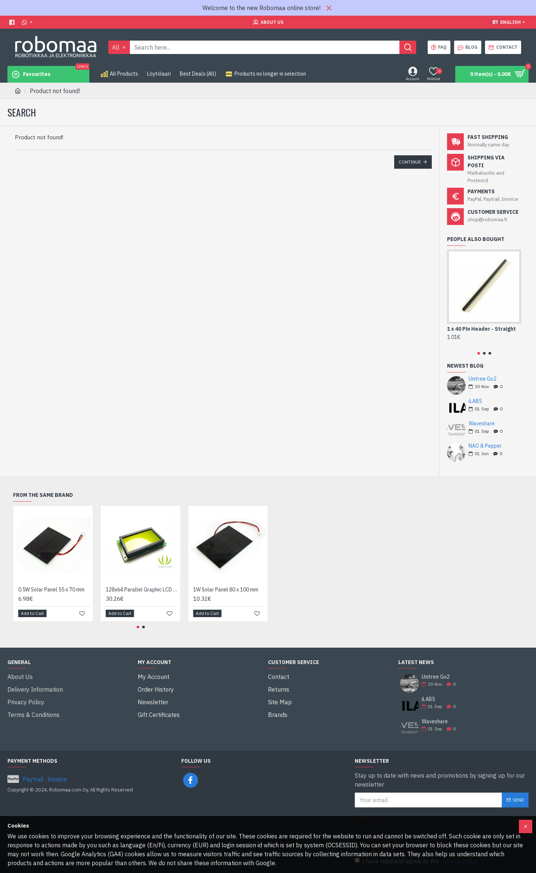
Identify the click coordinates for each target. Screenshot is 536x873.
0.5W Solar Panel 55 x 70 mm (51, 589)
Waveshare (482, 423)
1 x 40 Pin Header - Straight (481, 329)
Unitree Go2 (483, 379)
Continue (410, 162)
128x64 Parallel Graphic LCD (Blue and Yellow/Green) (142, 589)
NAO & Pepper (485, 446)
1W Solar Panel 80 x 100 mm (225, 589)
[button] (478, 353)
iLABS (475, 401)
